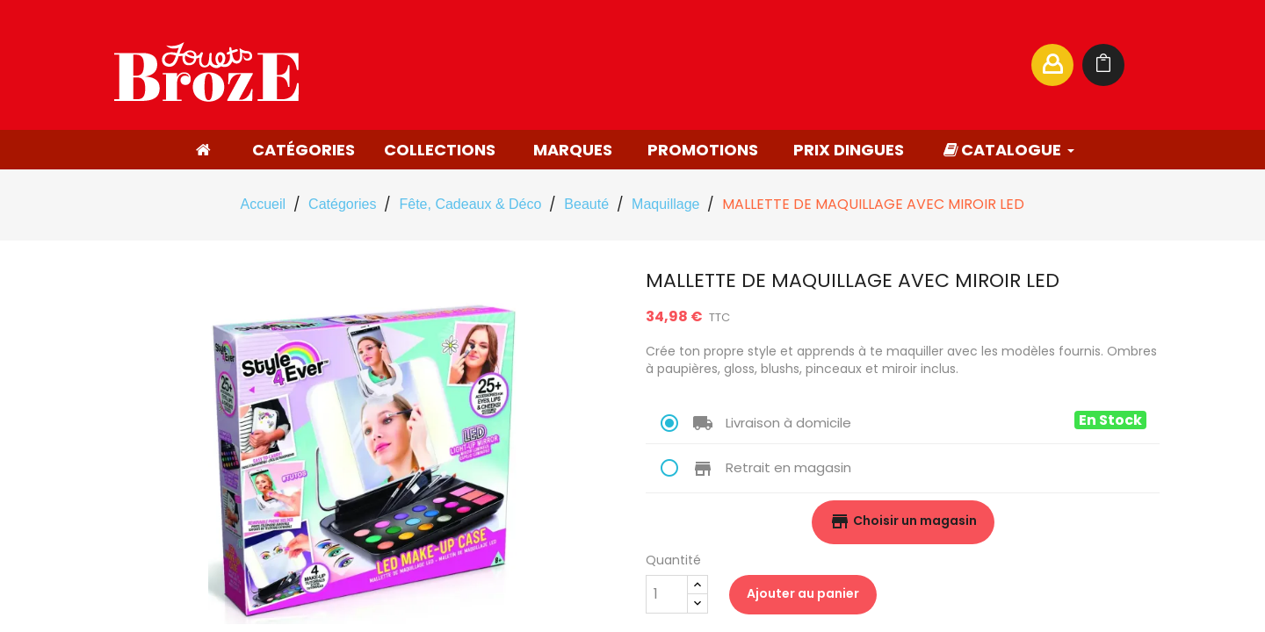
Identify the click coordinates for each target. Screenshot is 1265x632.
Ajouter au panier (803, 593)
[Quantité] (667, 594)
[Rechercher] (847, 65)
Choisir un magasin (903, 521)
